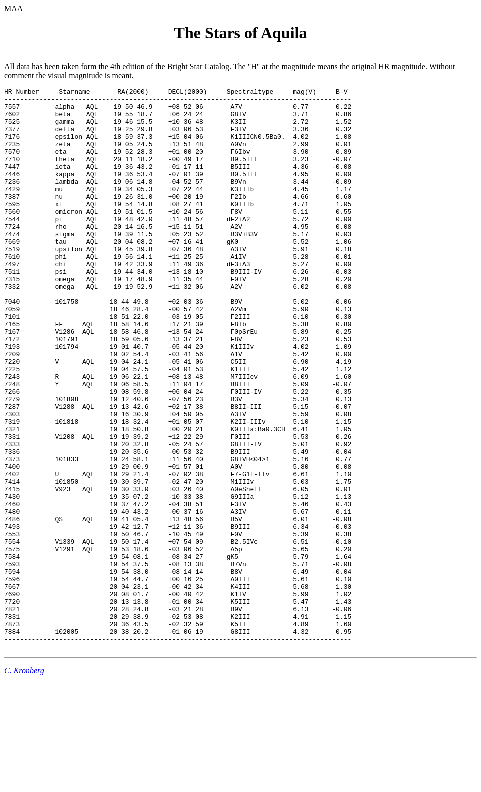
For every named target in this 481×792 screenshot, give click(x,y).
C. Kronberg (24, 783)
